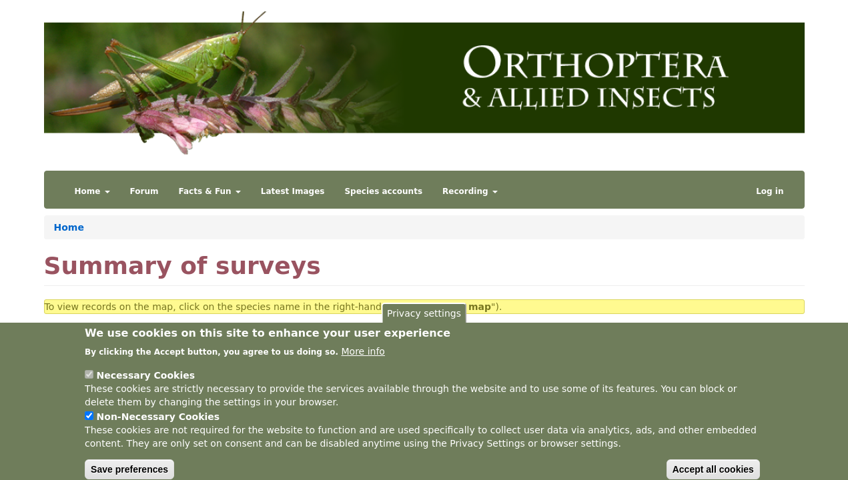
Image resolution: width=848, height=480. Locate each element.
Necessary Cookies (146, 384)
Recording (470, 191)
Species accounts (383, 191)
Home (92, 191)
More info (363, 360)
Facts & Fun (210, 191)
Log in (769, 191)
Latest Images (293, 191)
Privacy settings (424, 322)
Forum (144, 191)
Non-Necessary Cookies (158, 426)
